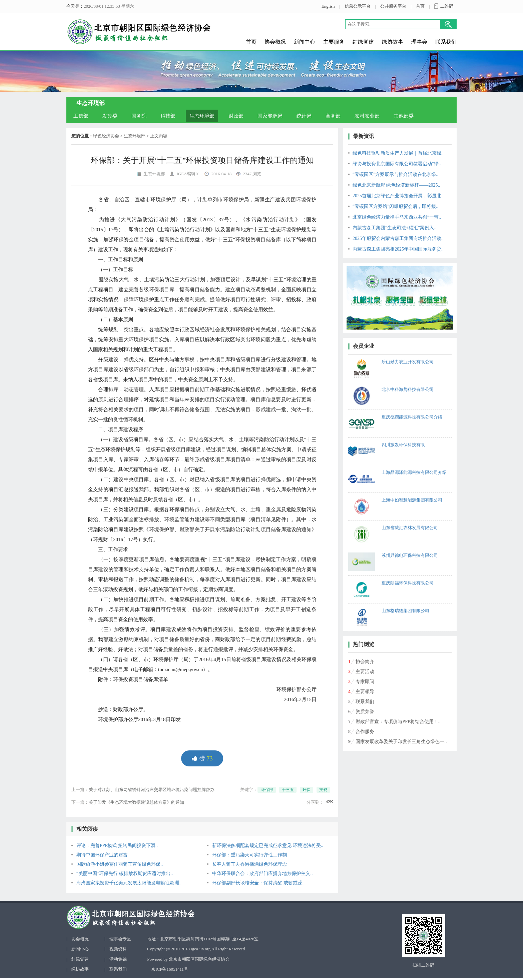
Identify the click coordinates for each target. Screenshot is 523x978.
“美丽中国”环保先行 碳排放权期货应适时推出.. (124, 873)
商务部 (333, 116)
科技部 (167, 116)
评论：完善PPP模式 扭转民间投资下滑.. (117, 845)
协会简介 (365, 661)
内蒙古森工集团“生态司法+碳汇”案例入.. (394, 227)
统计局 (304, 116)
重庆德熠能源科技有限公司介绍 (412, 417)
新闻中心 (304, 42)
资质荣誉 (365, 711)
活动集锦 (118, 959)
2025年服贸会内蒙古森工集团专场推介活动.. (398, 238)
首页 (420, 6)
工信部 (80, 116)
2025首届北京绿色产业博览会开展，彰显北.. (398, 195)
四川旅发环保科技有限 (403, 444)
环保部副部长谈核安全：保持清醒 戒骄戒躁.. (258, 882)
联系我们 (446, 42)
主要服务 (334, 42)
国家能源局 (270, 116)
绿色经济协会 (106, 135)
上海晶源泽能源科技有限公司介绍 (414, 472)
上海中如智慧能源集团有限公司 (412, 499)
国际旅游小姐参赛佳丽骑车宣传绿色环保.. (119, 864)
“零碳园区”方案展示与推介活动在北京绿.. (395, 174)
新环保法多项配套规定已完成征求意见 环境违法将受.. (267, 845)
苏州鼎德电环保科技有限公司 (410, 555)
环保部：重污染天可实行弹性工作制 (249, 854)
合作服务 (365, 731)
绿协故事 (392, 42)
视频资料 (118, 948)
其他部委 (404, 116)
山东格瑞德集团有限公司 (405, 610)
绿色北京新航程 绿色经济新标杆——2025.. (396, 185)
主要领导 (365, 691)
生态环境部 (201, 116)
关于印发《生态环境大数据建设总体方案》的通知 (136, 802)
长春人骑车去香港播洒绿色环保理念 (249, 864)
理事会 (419, 42)
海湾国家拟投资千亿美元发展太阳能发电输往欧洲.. (128, 882)
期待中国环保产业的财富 (102, 854)
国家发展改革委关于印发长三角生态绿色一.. (401, 741)
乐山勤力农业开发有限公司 (408, 361)
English (328, 6)
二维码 (446, 6)
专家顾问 (365, 681)
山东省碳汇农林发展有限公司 (410, 527)
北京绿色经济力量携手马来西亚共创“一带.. (397, 217)
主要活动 (365, 671)
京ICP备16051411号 (169, 969)
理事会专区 (120, 938)
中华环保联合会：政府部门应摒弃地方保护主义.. (262, 873)
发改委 (109, 116)
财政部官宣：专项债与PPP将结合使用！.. (398, 721)
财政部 (235, 116)
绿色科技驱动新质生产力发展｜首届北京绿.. (398, 153)
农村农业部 (367, 116)
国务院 (138, 116)
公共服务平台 (393, 6)
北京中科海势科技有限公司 (408, 389)
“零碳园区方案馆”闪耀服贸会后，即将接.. (395, 206)
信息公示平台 (358, 6)
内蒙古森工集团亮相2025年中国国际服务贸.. (398, 249)
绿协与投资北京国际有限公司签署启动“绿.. (397, 163)
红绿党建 (363, 42)
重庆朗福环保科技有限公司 (408, 582)
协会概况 (275, 42)
